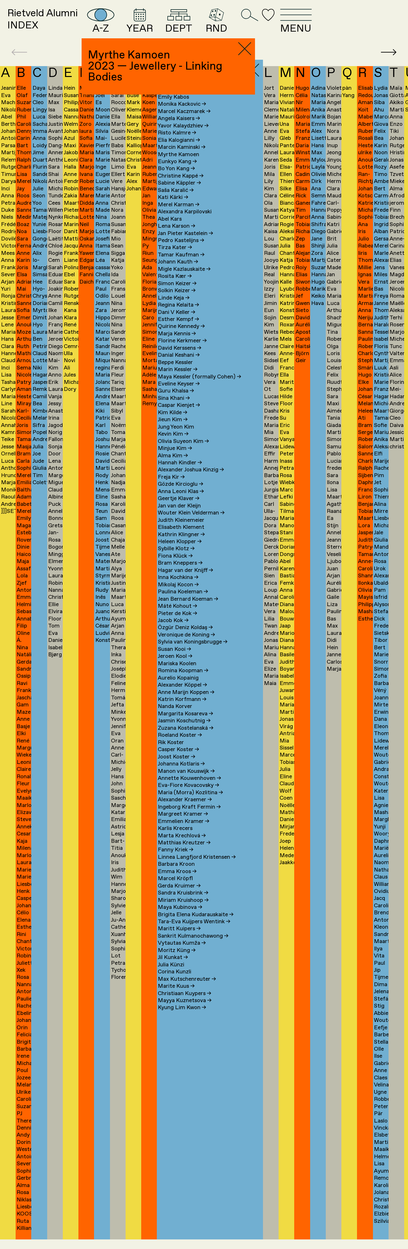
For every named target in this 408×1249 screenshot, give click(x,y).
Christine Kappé (181, 185)
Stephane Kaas (179, 99)
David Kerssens (179, 358)
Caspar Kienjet (179, 415)
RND (276, 25)
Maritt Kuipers (179, 938)
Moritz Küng (177, 960)
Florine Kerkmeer (182, 350)
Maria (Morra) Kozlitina (190, 802)
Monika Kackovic (182, 114)
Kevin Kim (173, 443)
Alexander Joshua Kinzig (191, 480)
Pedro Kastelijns (181, 250)
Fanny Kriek (175, 860)
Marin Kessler (178, 379)
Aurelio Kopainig (178, 687)
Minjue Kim (175, 458)
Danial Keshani (179, 365)
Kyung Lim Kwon (182, 1017)
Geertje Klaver (179, 508)
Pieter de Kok (177, 623)
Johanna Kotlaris (181, 773)
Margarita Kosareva (185, 723)
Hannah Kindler (180, 472)
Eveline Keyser (179, 393)
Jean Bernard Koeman (188, 609)
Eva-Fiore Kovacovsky (188, 795)
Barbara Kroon (176, 874)
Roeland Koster (180, 745)
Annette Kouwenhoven (189, 788)
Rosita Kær (175, 286)
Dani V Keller (176, 322)
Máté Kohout (177, 616)
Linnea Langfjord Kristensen (197, 867)
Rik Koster (171, 752)
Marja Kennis (177, 343)
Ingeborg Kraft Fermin (189, 816)
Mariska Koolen (177, 673)
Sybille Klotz (176, 558)
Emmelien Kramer (183, 831)
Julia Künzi (171, 974)
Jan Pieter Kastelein (185, 243)
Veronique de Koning (186, 644)
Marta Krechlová (182, 845)
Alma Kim (173, 465)
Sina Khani (174, 408)
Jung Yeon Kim (176, 436)
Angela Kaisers (179, 128)
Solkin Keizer (177, 300)
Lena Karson (176, 236)
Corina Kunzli (174, 981)
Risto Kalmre (177, 142)
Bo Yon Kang (176, 178)
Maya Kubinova (180, 917)
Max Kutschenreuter (187, 989)
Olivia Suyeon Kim (183, 451)
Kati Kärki (173, 207)
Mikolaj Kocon (178, 594)
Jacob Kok (173, 630)
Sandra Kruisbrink (183, 902)
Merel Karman (179, 214)
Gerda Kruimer (179, 895)
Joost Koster (176, 766)
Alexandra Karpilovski (185, 221)
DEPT (233, 25)
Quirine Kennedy (181, 336)
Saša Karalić (176, 200)
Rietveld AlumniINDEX (55, 25)
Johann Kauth (178, 272)
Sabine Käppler (179, 193)
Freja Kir (171, 487)
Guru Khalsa (176, 401)
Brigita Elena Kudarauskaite (196, 924)
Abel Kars (170, 228)
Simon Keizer (177, 293)
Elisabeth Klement (181, 537)
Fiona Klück (175, 565)
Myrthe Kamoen (178, 164)
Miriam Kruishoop (183, 910)
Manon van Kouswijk (186, 781)
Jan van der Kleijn (179, 515)
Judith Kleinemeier (181, 530)
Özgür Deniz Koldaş (185, 637)
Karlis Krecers (175, 838)
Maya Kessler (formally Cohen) (199, 386)
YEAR (186, 25)
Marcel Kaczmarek (184, 121)
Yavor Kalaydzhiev (183, 135)
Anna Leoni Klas (181, 501)
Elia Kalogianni (179, 150)
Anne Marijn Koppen (186, 702)
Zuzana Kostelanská (186, 738)
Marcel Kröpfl (175, 888)
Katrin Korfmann (182, 709)
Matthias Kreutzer (184, 852)
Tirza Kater (175, 257)
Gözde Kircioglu (180, 494)
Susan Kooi (174, 659)
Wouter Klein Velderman (191, 522)
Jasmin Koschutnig (184, 731)
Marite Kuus (176, 996)
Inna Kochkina (178, 587)
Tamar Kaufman (181, 264)
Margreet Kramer (183, 824)
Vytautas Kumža (182, 953)
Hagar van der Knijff (185, 580)
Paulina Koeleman (183, 601)
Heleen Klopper (180, 551)
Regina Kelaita (178, 314)
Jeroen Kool (175, 666)
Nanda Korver (175, 716)
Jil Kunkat (173, 967)
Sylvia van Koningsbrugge (193, 652)
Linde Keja (174, 307)
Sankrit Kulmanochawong (193, 945)
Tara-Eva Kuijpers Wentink (194, 931)
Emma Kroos (177, 881)
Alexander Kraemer (185, 809)
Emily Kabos (173, 106)
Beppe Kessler (175, 372)
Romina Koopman (183, 680)
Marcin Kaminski (182, 157)
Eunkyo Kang (177, 171)
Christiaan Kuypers (184, 1003)
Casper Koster (178, 759)
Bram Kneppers (180, 573)
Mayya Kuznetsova (185, 1010)
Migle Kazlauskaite (184, 279)
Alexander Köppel (182, 694)
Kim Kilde (172, 422)
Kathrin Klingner (181, 544)
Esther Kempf (178, 329)
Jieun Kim (173, 429)
